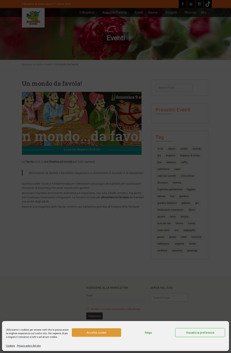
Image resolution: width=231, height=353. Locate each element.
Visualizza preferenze (200, 332)
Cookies (10, 345)
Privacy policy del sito (29, 345)
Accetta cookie (96, 332)
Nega (148, 332)
